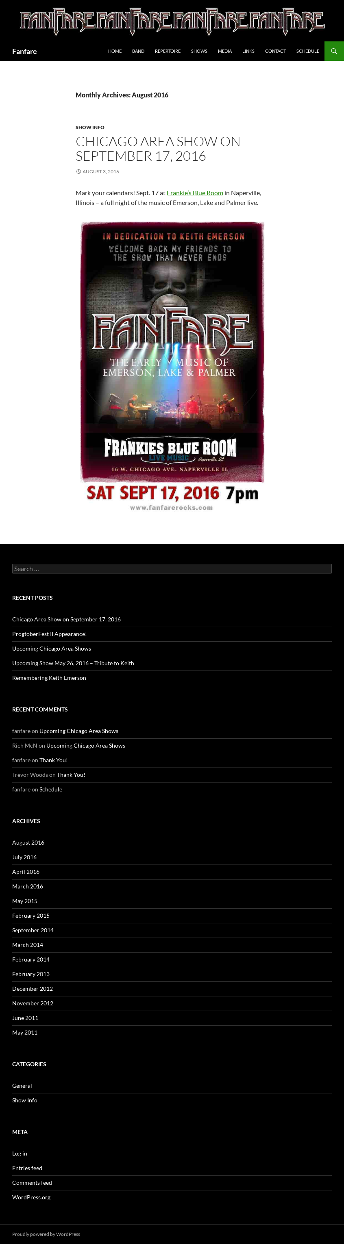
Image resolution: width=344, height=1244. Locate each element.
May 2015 (24, 900)
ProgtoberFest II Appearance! (49, 633)
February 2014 (31, 959)
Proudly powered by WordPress (46, 1234)
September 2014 (33, 930)
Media (225, 51)
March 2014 (27, 944)
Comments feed (32, 1182)
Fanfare (24, 51)
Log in (19, 1153)
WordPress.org (31, 1197)
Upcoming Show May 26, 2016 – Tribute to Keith (73, 663)
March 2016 (27, 886)
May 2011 (24, 1032)
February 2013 (31, 973)
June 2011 (25, 1017)
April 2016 (25, 871)
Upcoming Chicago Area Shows (51, 648)
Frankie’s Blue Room (195, 192)
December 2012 (32, 988)
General (22, 1085)
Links (248, 51)
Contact (275, 51)
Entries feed (27, 1167)
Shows (199, 51)
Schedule (307, 51)
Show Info (90, 127)
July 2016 (24, 857)
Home (115, 51)
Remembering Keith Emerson (49, 677)
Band (138, 51)
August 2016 (28, 842)
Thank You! (53, 760)
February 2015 (31, 915)
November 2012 (32, 1003)
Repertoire (168, 51)
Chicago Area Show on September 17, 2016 (158, 148)
